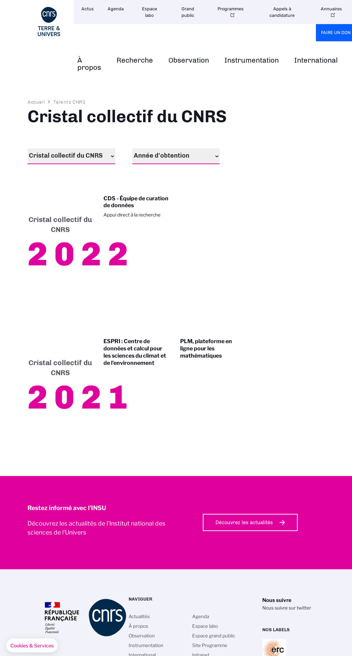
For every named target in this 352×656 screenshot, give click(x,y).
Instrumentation (251, 60)
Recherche (135, 60)
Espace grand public (213, 635)
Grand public (188, 12)
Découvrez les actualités (244, 522)
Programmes (231, 8)
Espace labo (149, 12)
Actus (87, 8)
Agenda (116, 8)
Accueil (36, 102)
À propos (89, 64)
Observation (188, 60)
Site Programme (209, 645)
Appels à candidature (282, 12)
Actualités (139, 616)
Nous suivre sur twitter (286, 608)
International (316, 60)
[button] (32, 645)
